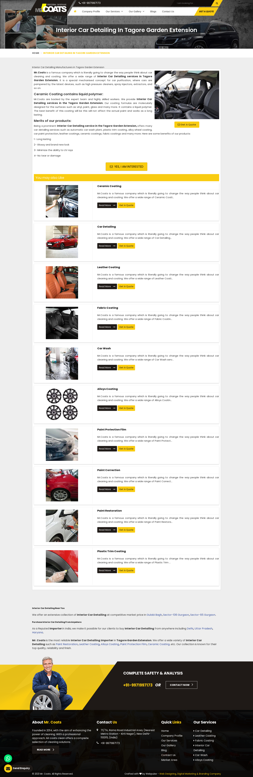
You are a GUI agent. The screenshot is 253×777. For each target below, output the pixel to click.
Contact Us (168, 11)
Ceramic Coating (109, 186)
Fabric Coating (107, 308)
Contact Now (181, 684)
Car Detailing (106, 227)
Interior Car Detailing (201, 748)
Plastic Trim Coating (111, 551)
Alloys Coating (107, 389)
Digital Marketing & (187, 773)
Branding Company (210, 773)
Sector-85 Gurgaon (202, 615)
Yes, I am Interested (126, 167)
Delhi (190, 628)
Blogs (153, 11)
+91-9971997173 (90, 3)
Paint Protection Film (111, 429)
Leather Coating (108, 267)
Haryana (37, 632)
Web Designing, (168, 773)
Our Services (114, 11)
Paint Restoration (109, 511)
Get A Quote (206, 11)
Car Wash (104, 348)
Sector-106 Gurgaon (176, 615)
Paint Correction (108, 470)
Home (35, 53)
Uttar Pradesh (203, 628)
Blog (164, 750)
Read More (107, 205)
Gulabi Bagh (154, 615)
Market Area (169, 760)
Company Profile (91, 11)
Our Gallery (136, 11)
